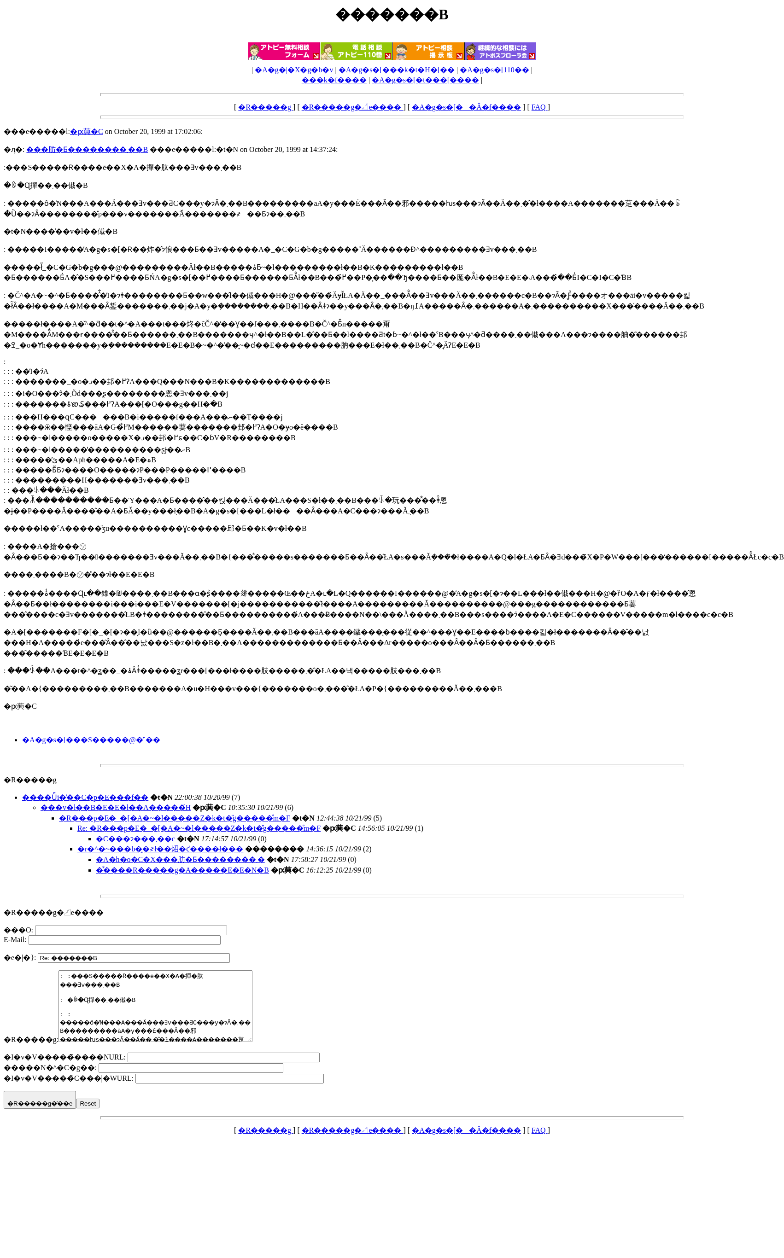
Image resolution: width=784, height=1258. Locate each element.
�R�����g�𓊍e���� (353, 107)
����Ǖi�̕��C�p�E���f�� (85, 797)
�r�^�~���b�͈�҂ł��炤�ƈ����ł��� (160, 849)
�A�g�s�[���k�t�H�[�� (397, 70)
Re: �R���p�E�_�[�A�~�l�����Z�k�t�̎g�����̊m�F (199, 828)
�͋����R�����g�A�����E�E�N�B (182, 870)
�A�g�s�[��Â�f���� (466, 107)
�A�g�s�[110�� (494, 70)
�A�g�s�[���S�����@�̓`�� (91, 740)
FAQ (540, 107)
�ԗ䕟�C (86, 131)
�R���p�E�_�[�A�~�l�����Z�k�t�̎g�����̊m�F (174, 818)
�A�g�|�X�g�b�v (294, 70)
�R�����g (265, 107)
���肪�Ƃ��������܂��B (87, 149)
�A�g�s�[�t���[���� (425, 80)
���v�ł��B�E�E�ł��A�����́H (116, 807)
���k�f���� (334, 80)
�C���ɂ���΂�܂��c (135, 839)
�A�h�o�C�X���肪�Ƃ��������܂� (180, 859)
